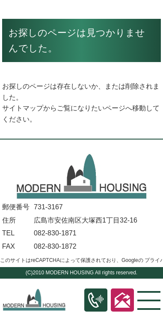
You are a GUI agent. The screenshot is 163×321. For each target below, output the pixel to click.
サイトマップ (22, 108)
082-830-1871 (55, 233)
